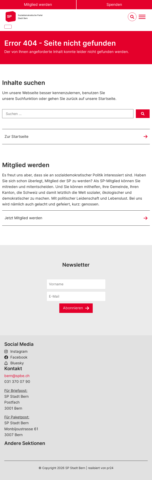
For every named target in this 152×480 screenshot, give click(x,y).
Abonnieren (73, 308)
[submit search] (143, 113)
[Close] (8, 27)
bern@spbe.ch (17, 376)
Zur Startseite (16, 136)
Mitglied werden (38, 4)
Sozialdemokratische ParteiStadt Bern (30, 16)
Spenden (114, 4)
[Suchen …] (67, 113)
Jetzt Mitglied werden (23, 218)
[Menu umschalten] (142, 17)
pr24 (110, 468)
